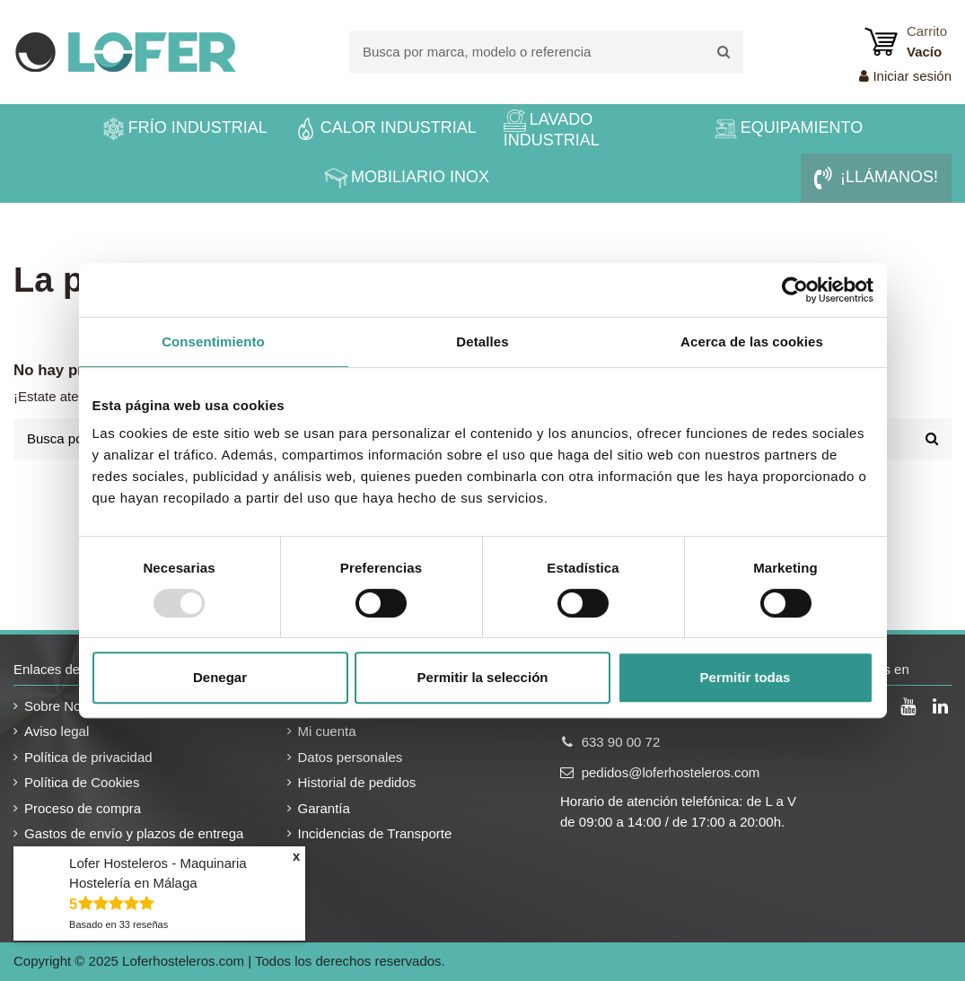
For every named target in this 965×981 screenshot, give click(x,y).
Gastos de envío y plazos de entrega (133, 833)
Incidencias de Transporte (375, 833)
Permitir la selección (482, 677)
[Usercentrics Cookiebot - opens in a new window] (794, 289)
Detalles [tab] (482, 341)
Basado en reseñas (118, 924)
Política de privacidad (88, 757)
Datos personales (350, 757)
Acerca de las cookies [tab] (751, 341)
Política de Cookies (81, 782)
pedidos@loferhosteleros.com (671, 772)
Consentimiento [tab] (213, 341)
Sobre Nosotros (71, 706)
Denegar (220, 677)
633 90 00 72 (621, 741)
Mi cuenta (327, 731)
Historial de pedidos (357, 782)
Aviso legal (56, 731)
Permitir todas (745, 677)
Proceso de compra (82, 808)
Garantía (324, 808)
